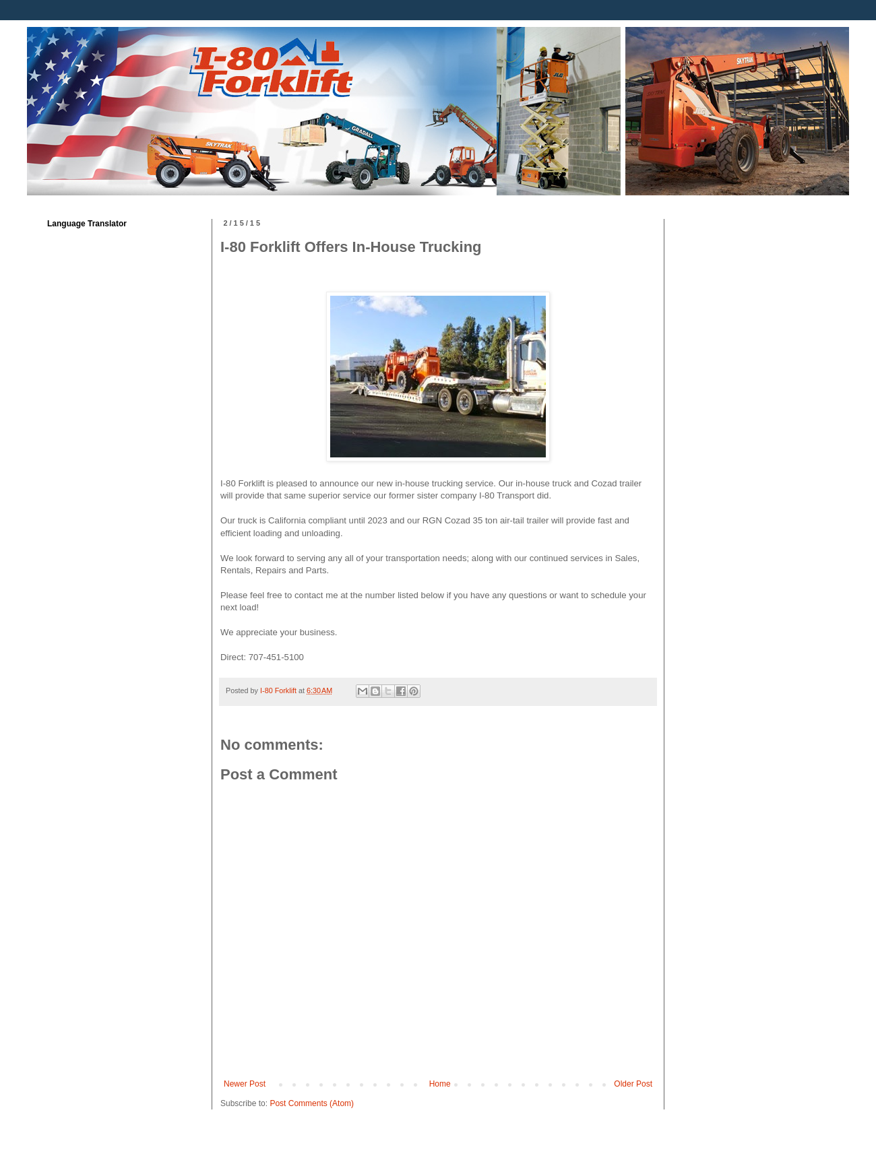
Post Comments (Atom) (312, 1103)
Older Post (633, 1084)
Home (440, 1084)
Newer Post (244, 1084)
